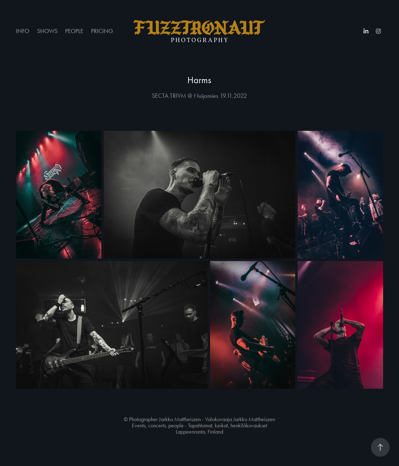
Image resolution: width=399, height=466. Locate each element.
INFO (22, 31)
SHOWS (47, 31)
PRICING (102, 31)
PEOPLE (74, 31)
